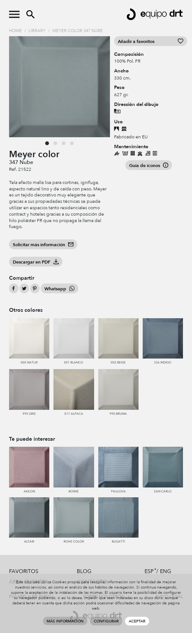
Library (37, 31)
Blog (84, 571)
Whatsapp (59, 289)
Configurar (106, 621)
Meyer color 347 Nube (77, 31)
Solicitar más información (43, 245)
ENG (165, 571)
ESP (149, 571)
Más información (65, 621)
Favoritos (23, 571)
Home (15, 31)
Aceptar (137, 621)
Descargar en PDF (36, 262)
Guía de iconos (148, 165)
